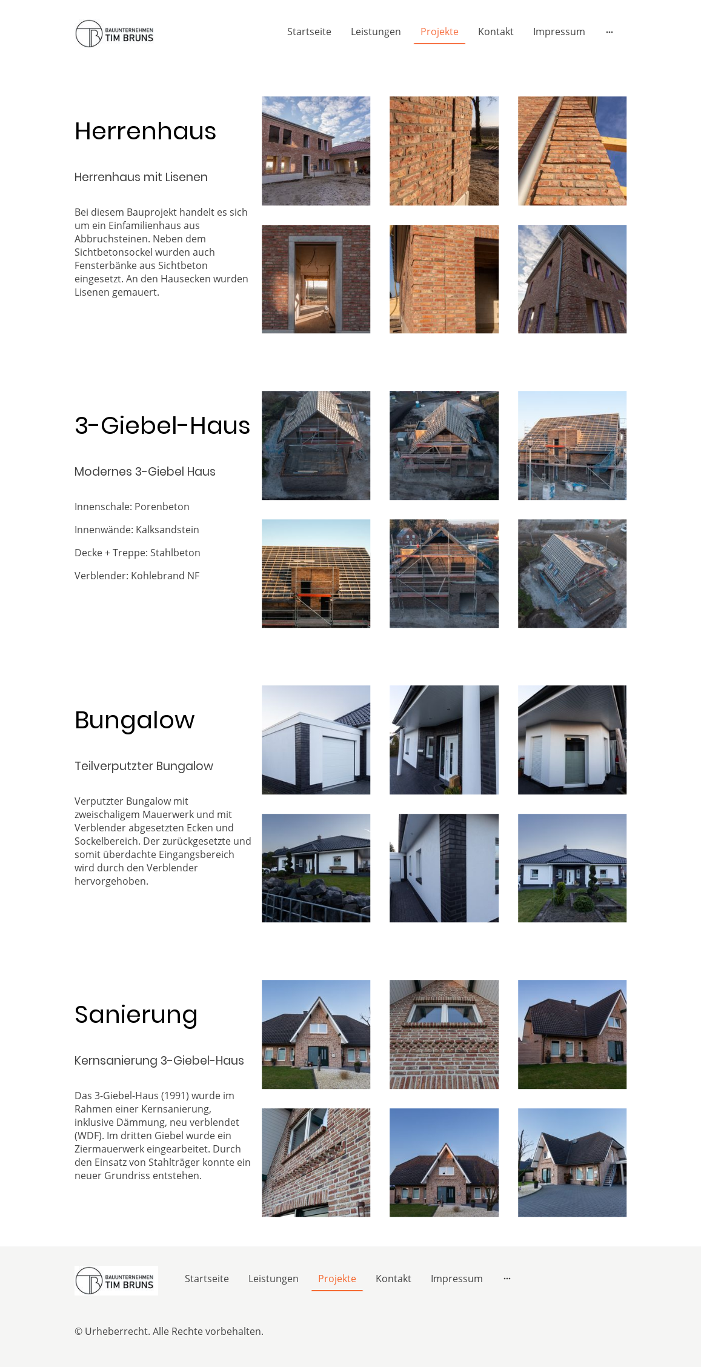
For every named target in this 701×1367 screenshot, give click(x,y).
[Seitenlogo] (117, 33)
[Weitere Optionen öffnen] (609, 31)
